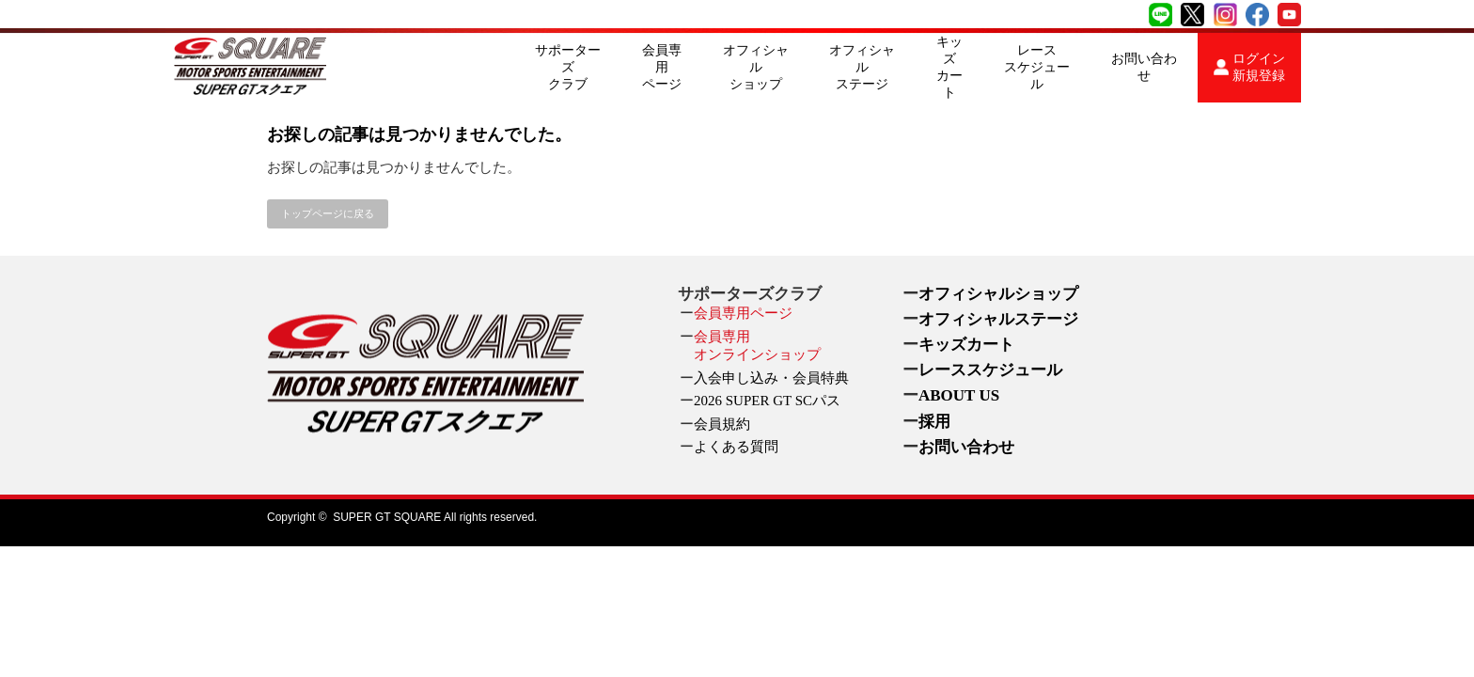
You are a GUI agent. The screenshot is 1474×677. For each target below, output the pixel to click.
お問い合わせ (1144, 67)
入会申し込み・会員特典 (771, 378)
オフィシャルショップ (756, 67)
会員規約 (722, 424)
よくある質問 (736, 446)
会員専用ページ (662, 67)
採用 (934, 422)
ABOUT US (958, 395)
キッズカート (949, 67)
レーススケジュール (1037, 67)
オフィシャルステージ (862, 67)
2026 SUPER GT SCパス (767, 400)
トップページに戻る (327, 213)
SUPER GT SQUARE (387, 517)
